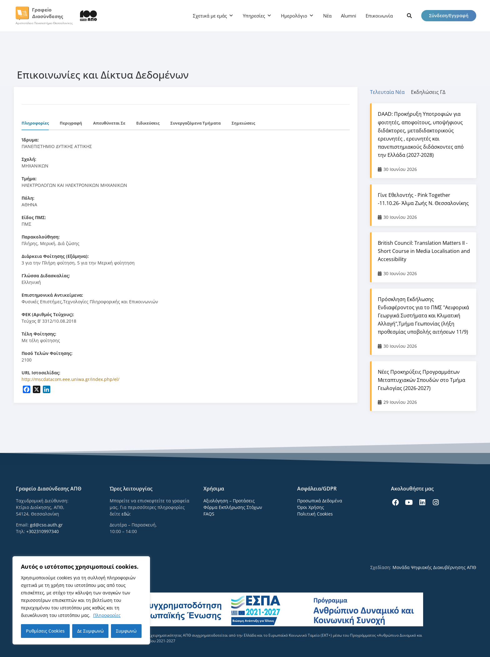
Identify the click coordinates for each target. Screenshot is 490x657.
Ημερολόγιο (294, 16)
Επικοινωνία (379, 16)
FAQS (208, 514)
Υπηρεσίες (254, 16)
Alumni (348, 16)
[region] (81, 600)
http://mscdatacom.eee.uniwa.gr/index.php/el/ (70, 379)
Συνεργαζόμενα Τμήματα (195, 123)
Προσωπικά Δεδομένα (319, 501)
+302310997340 (42, 531)
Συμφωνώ (126, 631)
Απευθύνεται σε (109, 123)
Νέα (327, 16)
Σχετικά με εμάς (210, 16)
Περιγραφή (71, 123)
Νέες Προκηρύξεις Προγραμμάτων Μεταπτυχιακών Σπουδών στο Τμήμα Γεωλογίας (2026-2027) (421, 380)
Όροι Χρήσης (310, 507)
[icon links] (409, 15)
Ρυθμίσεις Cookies (45, 631)
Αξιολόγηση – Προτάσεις (229, 501)
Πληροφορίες (107, 615)
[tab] (390, 92)
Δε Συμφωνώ (90, 631)
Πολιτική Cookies (315, 514)
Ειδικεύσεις (147, 123)
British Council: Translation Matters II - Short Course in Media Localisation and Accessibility (424, 251)
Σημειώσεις (243, 123)
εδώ (126, 514)
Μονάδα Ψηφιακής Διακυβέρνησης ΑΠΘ (434, 567)
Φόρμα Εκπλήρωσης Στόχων (232, 507)
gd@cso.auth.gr (46, 525)
